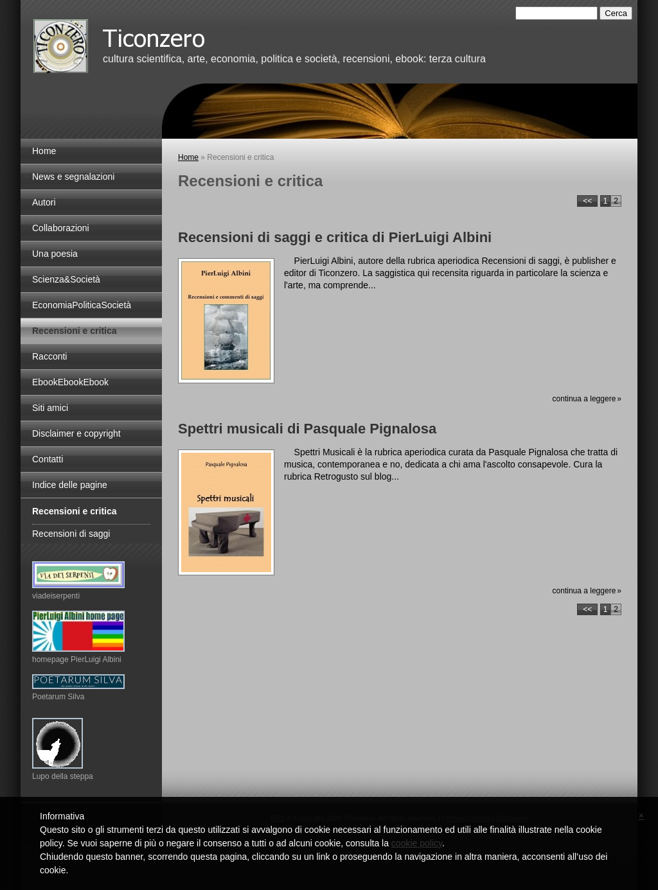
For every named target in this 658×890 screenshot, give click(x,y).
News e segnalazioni (73, 176)
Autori (44, 202)
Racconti (49, 356)
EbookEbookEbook (70, 382)
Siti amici (50, 408)
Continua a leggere (584, 398)
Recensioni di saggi (71, 533)
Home (188, 157)
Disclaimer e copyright (76, 433)
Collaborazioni (60, 228)
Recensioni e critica (74, 331)
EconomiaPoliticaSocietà (81, 305)
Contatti (47, 459)
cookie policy (416, 843)
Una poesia (55, 254)
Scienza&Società (66, 279)
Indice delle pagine (69, 485)
